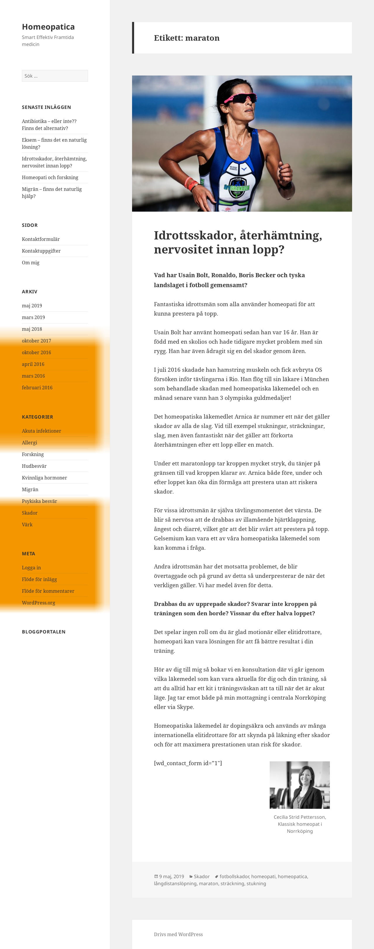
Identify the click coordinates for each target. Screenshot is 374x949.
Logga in (31, 567)
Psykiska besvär (39, 501)
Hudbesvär (34, 466)
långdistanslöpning (175, 883)
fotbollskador (234, 876)
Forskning (33, 454)
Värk (27, 524)
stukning (256, 883)
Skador (30, 513)
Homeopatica (48, 26)
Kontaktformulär (41, 239)
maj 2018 (32, 329)
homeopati (263, 876)
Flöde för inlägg (39, 579)
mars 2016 (33, 376)
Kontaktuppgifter (41, 251)
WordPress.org (38, 602)
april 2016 (33, 364)
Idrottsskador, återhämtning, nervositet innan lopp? (238, 242)
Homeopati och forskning (50, 177)
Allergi (29, 442)
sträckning (232, 883)
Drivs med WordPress (178, 934)
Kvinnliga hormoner (44, 477)
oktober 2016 (36, 352)
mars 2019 (33, 317)
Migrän (30, 489)
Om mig (30, 262)
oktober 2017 (36, 341)
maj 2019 (32, 305)
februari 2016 (37, 387)
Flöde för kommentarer (48, 591)
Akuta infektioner (41, 431)
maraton (208, 883)
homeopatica (292, 876)
